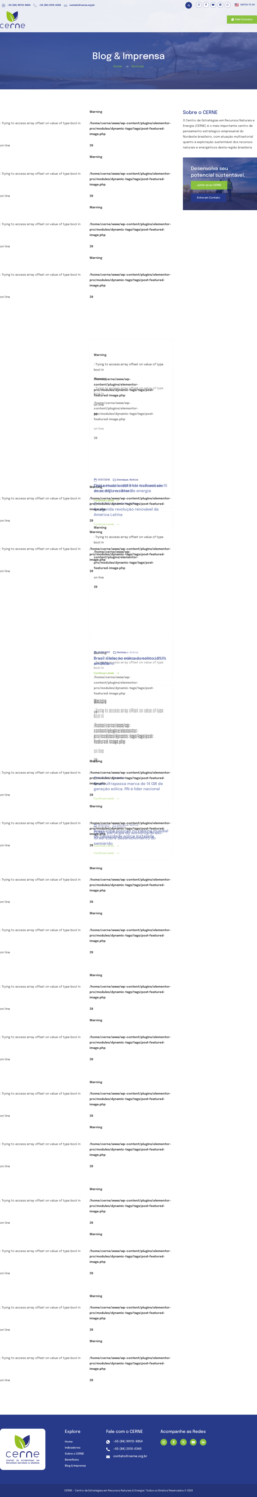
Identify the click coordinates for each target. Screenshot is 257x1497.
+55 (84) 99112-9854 (16, 5)
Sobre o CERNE (75, 1454)
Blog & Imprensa (76, 1466)
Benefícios (103, 19)
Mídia (153, 19)
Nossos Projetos (191, 19)
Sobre (169, 19)
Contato (213, 19)
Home (66, 19)
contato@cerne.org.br (79, 5)
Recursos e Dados (129, 19)
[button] (188, 5)
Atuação (83, 19)
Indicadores (73, 1448)
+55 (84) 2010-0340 (47, 5)
